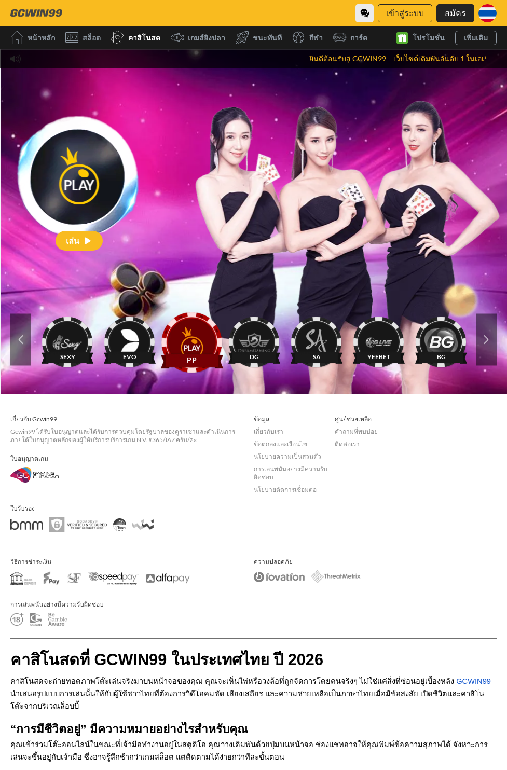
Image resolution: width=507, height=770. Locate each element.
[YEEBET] (379, 339)
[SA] (316, 339)
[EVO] (130, 339)
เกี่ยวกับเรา (268, 431)
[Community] (364, 13)
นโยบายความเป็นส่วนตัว (287, 456)
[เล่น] (79, 240)
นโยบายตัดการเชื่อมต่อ (285, 489)
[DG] (254, 339)
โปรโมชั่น (420, 38)
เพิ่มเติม (476, 37)
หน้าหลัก (32, 37)
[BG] (441, 339)
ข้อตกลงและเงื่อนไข (280, 444)
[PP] (192, 339)
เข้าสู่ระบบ (405, 13)
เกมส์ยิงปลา (198, 37)
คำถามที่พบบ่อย (356, 431)
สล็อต (83, 37)
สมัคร (455, 13)
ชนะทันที (259, 37)
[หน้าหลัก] (36, 13)
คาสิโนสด (135, 37)
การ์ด (350, 37)
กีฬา (307, 37)
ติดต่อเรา (347, 444)
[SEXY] (67, 339)
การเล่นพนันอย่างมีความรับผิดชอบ (290, 473)
